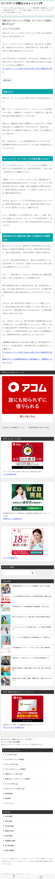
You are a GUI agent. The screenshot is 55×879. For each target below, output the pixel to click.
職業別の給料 (9, 831)
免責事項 (8, 798)
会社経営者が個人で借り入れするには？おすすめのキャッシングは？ (41, 427)
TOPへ (41, 876)
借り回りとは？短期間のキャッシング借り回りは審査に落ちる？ (15, 427)
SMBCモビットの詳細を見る (12, 519)
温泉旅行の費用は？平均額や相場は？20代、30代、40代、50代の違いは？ (32, 669)
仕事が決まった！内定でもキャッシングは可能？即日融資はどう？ (31, 658)
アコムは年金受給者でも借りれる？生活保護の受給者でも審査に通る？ (32, 596)
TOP (17, 739)
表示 (8, 80)
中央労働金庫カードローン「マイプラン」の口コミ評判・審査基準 (31, 647)
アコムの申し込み (11, 754)
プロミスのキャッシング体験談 (15, 769)
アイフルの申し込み (11, 784)
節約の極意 (8, 821)
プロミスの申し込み (11, 764)
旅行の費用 (8, 836)
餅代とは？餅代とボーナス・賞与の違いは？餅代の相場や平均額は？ (31, 617)
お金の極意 (8, 816)
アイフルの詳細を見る (10, 558)
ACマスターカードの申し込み (15, 789)
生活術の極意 (9, 826)
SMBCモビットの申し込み (13, 774)
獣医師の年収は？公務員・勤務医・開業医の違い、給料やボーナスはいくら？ (32, 679)
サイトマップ (9, 803)
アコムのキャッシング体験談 (14, 759)
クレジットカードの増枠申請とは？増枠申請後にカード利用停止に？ (31, 637)
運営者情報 (8, 793)
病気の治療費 (9, 850)
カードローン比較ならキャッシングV (21, 3)
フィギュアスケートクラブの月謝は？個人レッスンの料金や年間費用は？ (31, 628)
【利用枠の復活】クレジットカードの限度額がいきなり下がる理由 (31, 586)
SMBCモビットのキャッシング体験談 (17, 779)
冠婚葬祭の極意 (10, 841)
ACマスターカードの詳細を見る (13, 727)
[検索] (19, 573)
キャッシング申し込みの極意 (11, 29)
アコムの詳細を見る (9, 474)
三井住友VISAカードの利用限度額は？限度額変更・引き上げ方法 (30, 606)
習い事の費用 (9, 845)
